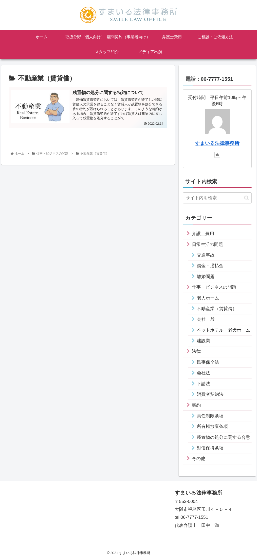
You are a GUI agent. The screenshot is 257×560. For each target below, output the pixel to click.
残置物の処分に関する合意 (223, 437)
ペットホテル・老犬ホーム (223, 330)
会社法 (203, 372)
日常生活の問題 (207, 244)
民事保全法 (208, 362)
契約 (196, 404)
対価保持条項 (210, 447)
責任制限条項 (210, 415)
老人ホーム (208, 298)
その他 (198, 458)
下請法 (203, 383)
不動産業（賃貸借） (217, 308)
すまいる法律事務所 (217, 143)
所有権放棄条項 (212, 426)
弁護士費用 (203, 233)
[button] (246, 198)
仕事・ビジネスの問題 (214, 287)
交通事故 (206, 255)
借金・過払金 (210, 265)
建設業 (203, 340)
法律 (196, 351)
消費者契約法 (210, 394)
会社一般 (206, 319)
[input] (217, 197)
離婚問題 (206, 276)
